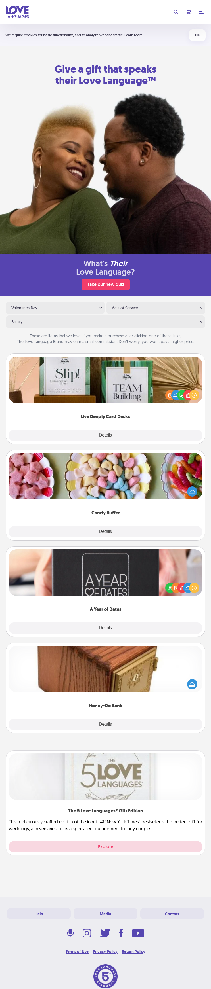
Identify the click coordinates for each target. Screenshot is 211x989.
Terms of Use (77, 951)
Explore (105, 847)
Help (39, 913)
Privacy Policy (105, 951)
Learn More (133, 35)
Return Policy (133, 951)
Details (105, 435)
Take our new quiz (105, 284)
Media (105, 913)
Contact (172, 913)
